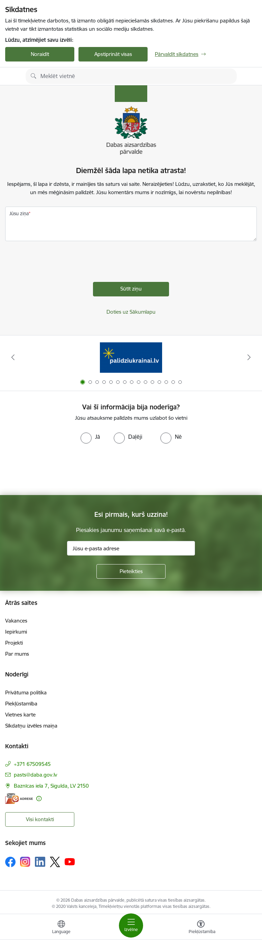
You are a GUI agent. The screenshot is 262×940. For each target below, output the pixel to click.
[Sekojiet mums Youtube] (70, 861)
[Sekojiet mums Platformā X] (55, 862)
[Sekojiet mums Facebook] (10, 862)
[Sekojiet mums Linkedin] (40, 862)
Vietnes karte (20, 714)
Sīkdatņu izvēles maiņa (31, 725)
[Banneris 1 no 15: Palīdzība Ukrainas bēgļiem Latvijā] (131, 357)
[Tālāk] (249, 357)
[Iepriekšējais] (13, 357)
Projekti (14, 642)
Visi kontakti (40, 819)
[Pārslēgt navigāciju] (131, 925)
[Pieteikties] (131, 571)
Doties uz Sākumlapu (131, 311)
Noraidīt (40, 54)
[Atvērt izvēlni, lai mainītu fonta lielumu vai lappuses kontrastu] (201, 928)
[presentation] (57, 263)
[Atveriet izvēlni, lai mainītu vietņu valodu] (61, 928)
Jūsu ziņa (19, 213)
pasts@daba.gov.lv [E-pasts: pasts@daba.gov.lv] (35, 774)
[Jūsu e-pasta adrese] (131, 548)
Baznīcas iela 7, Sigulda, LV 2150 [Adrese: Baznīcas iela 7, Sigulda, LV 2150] (51, 785)
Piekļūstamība (21, 703)
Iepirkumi (16, 631)
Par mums (17, 654)
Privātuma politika (26, 692)
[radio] (90, 437)
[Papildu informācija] (38, 798)
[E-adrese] (19, 798)
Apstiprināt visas (113, 54)
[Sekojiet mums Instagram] (25, 862)
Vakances (16, 620)
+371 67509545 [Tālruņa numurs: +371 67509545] (32, 764)
